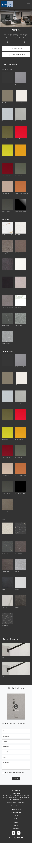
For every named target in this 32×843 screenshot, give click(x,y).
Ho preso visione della (15, 772)
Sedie (16, 819)
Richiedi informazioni (16, 55)
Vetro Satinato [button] (8, 351)
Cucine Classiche (16, 809)
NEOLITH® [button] (5, 219)
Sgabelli (16, 825)
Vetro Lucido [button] (7, 69)
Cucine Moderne (16, 806)
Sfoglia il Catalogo (16, 48)
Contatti (16, 816)
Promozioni (16, 828)
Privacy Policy (21, 772)
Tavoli (16, 822)
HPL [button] (3, 520)
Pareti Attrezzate (16, 812)
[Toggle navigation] (28, 4)
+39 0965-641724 (17, 799)
